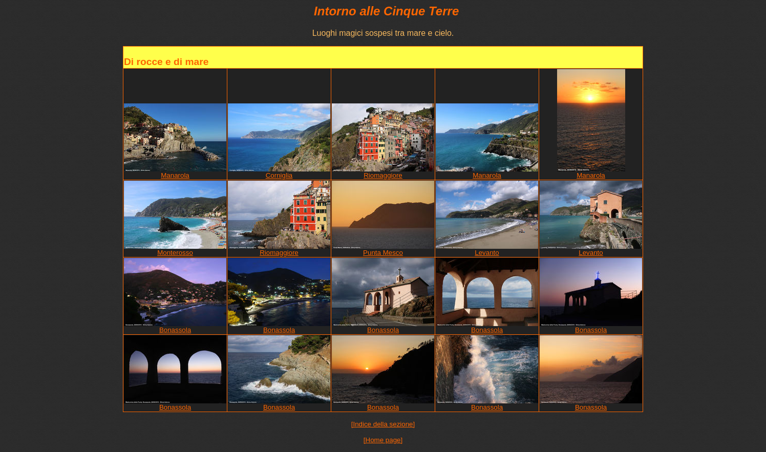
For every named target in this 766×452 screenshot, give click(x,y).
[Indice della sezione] (383, 424)
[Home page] (383, 440)
